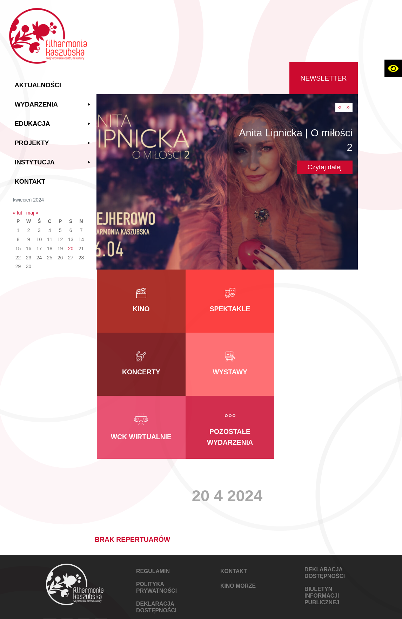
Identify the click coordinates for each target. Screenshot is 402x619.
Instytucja (54, 162)
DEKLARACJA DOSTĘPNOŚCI (156, 544)
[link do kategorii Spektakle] (227, 301)
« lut (18, 212)
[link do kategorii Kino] (140, 301)
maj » (33, 212)
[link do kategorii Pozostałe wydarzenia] (314, 364)
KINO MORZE (238, 523)
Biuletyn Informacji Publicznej (321, 532)
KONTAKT (233, 508)
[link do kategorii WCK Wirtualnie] (227, 364)
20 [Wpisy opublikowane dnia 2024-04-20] (72, 248)
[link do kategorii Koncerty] (314, 301)
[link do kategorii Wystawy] (140, 364)
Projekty (54, 142)
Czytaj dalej (325, 167)
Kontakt (31, 181)
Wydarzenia (54, 104)
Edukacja (54, 123)
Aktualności (39, 84)
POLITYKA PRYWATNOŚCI (156, 524)
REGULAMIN (153, 508)
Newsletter (323, 78)
